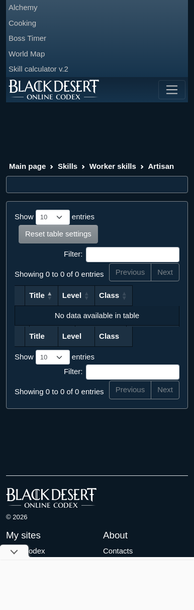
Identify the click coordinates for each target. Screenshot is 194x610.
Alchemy (23, 7)
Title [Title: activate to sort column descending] (40, 295)
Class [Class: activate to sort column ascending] (147, 295)
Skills (67, 166)
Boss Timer (27, 38)
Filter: (121, 254)
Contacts (118, 550)
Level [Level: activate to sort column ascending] (109, 295)
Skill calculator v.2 (38, 69)
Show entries (54, 217)
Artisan (161, 166)
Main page (27, 166)
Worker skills (112, 166)
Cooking (22, 23)
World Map (27, 53)
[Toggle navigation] (171, 89)
